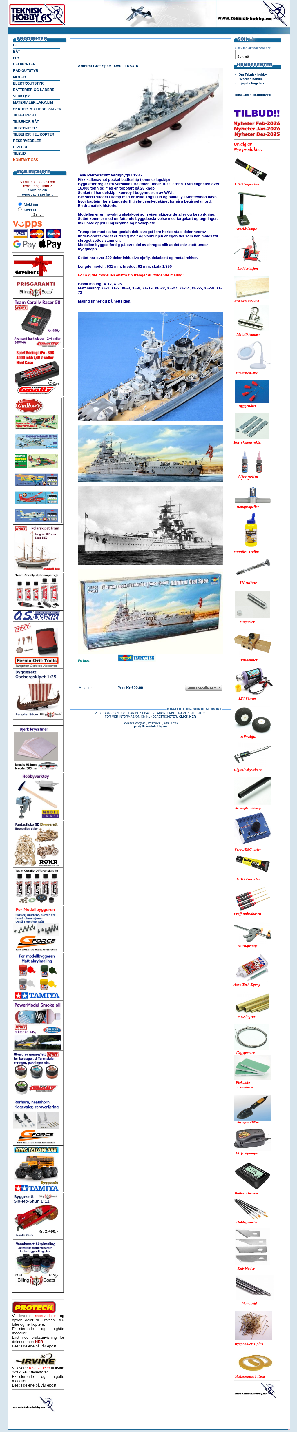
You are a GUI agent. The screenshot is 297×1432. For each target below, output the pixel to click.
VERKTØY (21, 96)
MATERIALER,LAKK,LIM (33, 103)
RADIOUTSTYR (25, 71)
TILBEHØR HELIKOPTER (33, 134)
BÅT (16, 52)
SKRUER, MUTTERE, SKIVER (37, 109)
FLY (16, 58)
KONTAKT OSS (25, 160)
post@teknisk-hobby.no (253, 94)
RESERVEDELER (27, 141)
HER (39, 1342)
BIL (16, 45)
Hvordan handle (250, 79)
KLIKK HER (187, 716)
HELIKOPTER (24, 64)
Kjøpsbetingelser (251, 83)
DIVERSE (20, 147)
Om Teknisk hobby (252, 74)
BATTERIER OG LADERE (33, 90)
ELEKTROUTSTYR (28, 83)
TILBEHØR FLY (25, 128)
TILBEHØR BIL (25, 115)
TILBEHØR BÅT (26, 122)
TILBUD (19, 154)
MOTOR (19, 77)
